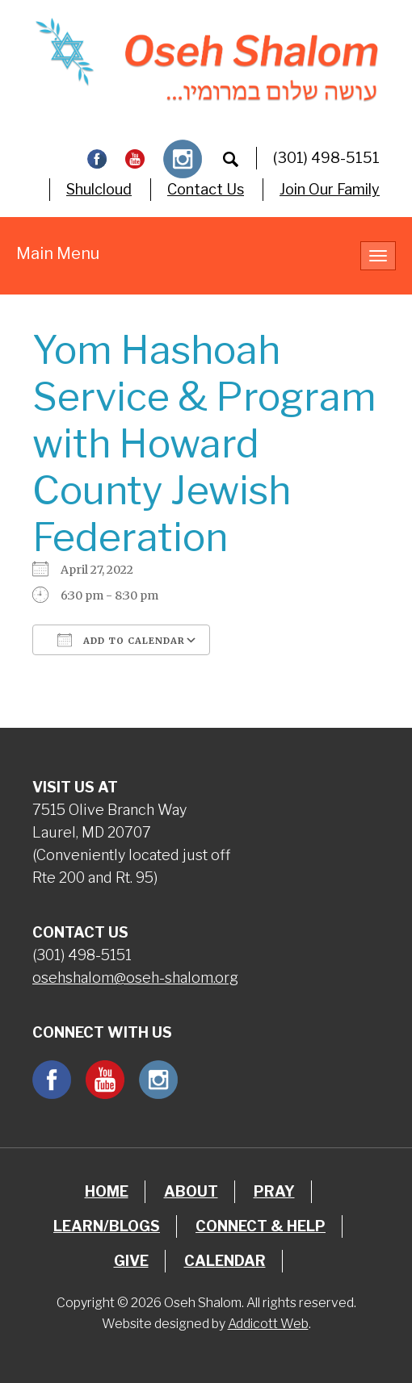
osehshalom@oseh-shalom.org (135, 977)
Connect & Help (260, 1226)
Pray (274, 1191)
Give (131, 1260)
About (191, 1191)
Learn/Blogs (106, 1226)
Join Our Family (330, 189)
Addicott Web (268, 1323)
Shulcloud (99, 189)
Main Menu (57, 253)
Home (106, 1191)
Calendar (225, 1260)
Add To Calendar (121, 640)
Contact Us (205, 189)
